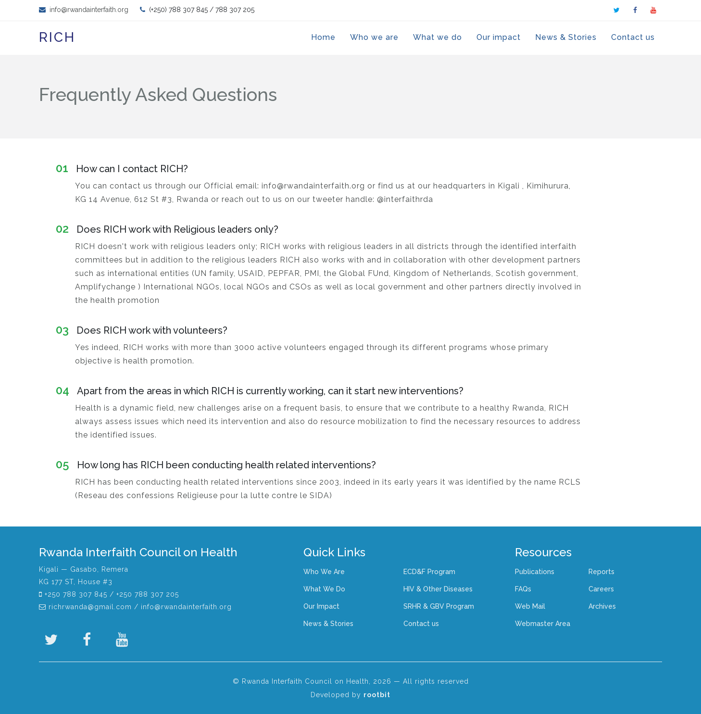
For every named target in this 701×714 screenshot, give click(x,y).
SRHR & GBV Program (438, 606)
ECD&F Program (429, 572)
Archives (602, 606)
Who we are (374, 37)
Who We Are (324, 572)
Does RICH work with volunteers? (141, 330)
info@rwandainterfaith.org (88, 9)
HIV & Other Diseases (438, 589)
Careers (601, 589)
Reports (601, 572)
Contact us (633, 37)
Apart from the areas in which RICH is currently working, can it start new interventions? (259, 391)
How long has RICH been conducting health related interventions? (216, 465)
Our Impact (321, 606)
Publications (534, 572)
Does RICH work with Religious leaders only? (167, 229)
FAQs (523, 589)
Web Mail (530, 606)
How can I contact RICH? (122, 169)
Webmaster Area (542, 623)
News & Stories (566, 37)
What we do (437, 37)
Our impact (498, 37)
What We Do (324, 589)
